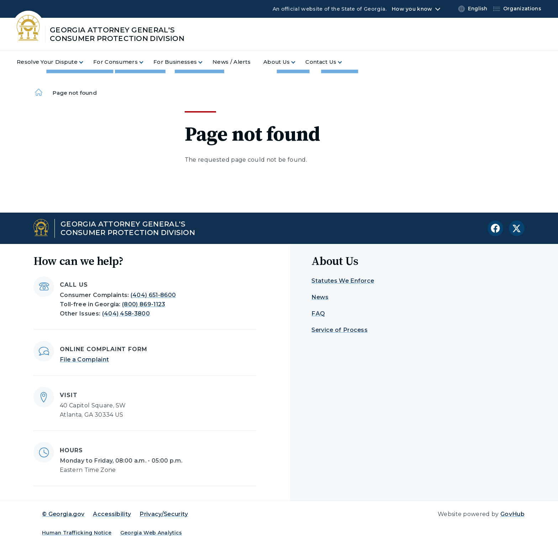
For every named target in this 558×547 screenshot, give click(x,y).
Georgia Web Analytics (151, 533)
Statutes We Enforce (342, 280)
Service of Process (339, 330)
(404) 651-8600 (153, 295)
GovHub (512, 514)
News (319, 297)
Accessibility (112, 514)
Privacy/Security (164, 514)
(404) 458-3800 (126, 313)
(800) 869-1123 (143, 304)
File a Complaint (84, 359)
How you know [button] (412, 9)
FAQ (318, 313)
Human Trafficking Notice (77, 533)
